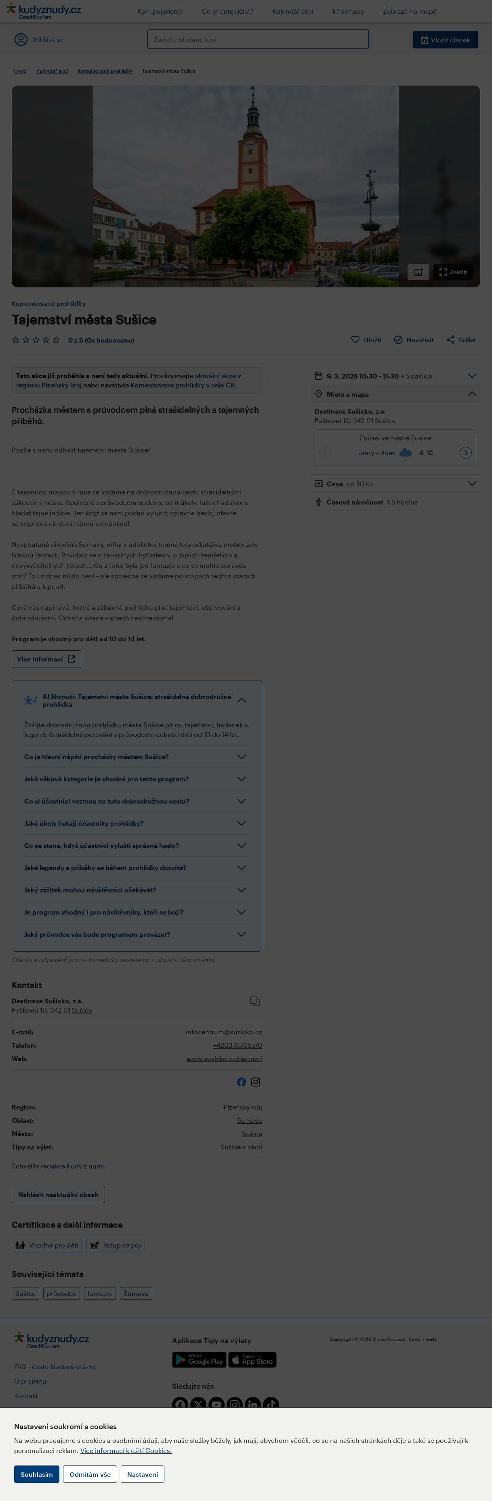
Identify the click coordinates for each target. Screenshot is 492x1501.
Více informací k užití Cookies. (126, 1450)
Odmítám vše (90, 1474)
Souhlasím (37, 1474)
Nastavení (142, 1474)
